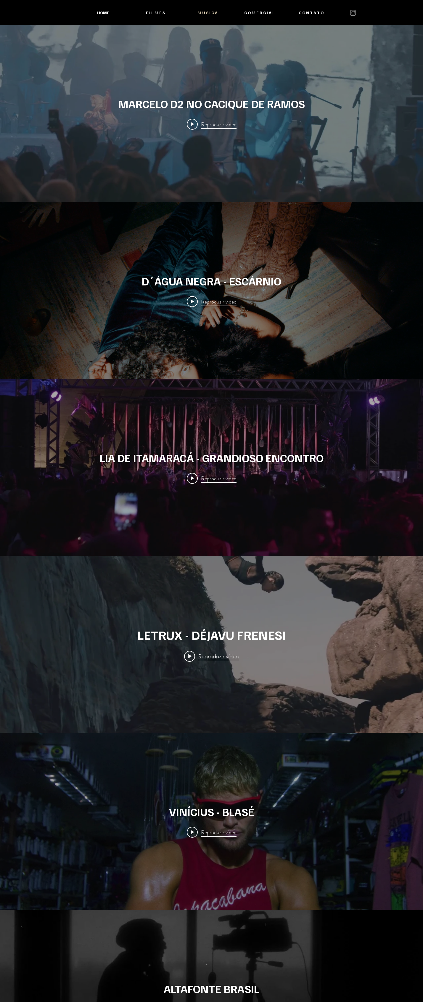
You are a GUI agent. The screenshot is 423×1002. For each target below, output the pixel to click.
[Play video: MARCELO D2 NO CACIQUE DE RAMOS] (212, 124)
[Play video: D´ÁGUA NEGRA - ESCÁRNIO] (212, 301)
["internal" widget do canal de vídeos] (211, 113)
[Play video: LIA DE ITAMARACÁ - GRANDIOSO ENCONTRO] (212, 478)
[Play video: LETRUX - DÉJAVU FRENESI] (211, 656)
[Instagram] (353, 13)
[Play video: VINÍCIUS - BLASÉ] (212, 832)
